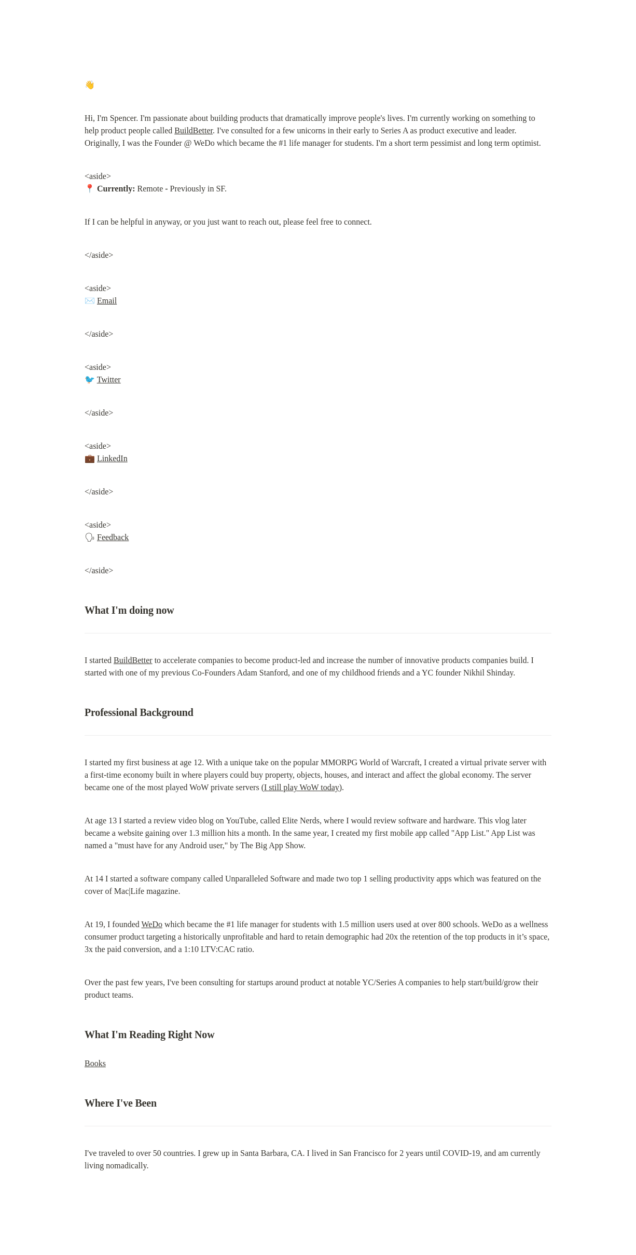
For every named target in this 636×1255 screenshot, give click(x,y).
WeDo (151, 924)
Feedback (113, 537)
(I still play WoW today (300, 787)
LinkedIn (112, 458)
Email (107, 300)
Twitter (109, 379)
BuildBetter (193, 130)
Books (95, 1063)
